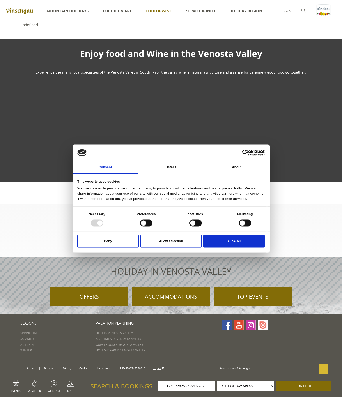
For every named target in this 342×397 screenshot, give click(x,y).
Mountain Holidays (68, 10)
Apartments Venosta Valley (119, 339)
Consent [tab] (105, 167)
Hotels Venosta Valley (114, 333)
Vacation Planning (115, 323)
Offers (89, 296)
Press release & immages (235, 368)
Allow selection (171, 241)
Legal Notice (104, 368)
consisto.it (158, 369)
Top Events (253, 296)
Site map (49, 368)
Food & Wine (159, 10)
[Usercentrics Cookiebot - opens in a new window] (245, 152)
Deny (108, 241)
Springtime (29, 333)
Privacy (66, 368)
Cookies (84, 368)
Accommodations (171, 296)
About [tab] (237, 167)
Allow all (234, 241)
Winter (26, 350)
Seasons (28, 323)
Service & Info (200, 10)
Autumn (27, 344)
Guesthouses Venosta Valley (119, 344)
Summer (27, 339)
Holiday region (245, 10)
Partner (30, 368)
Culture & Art (117, 10)
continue (304, 386)
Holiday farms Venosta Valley (120, 350)
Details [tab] (171, 167)
